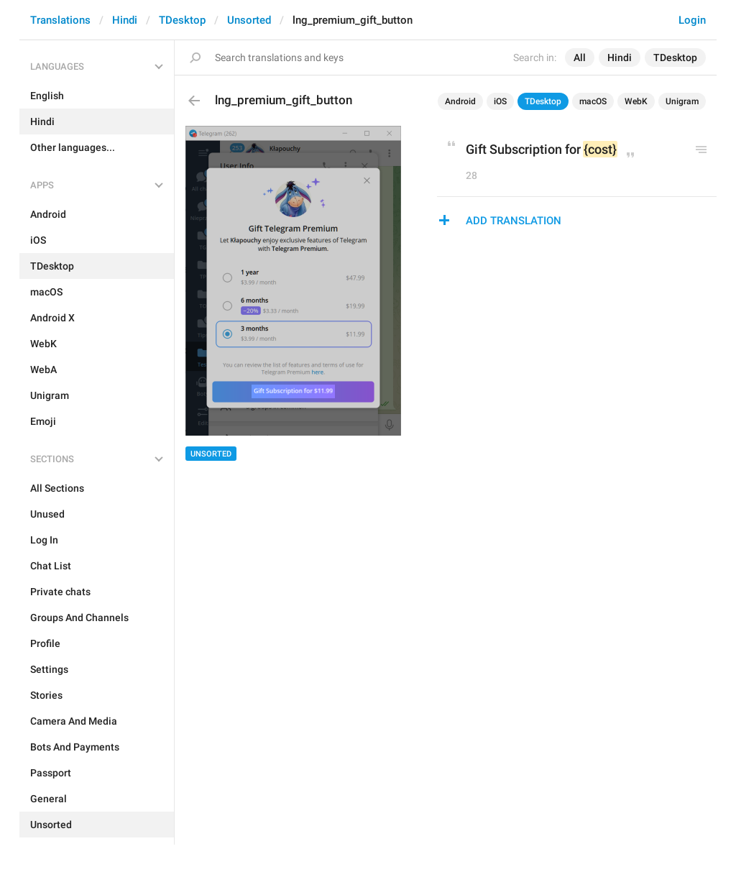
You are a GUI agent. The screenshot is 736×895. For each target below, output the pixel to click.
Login (692, 20)
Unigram (682, 101)
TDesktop (182, 20)
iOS (500, 101)
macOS (593, 101)
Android (460, 101)
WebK (636, 101)
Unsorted (249, 20)
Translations (60, 20)
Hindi (124, 20)
